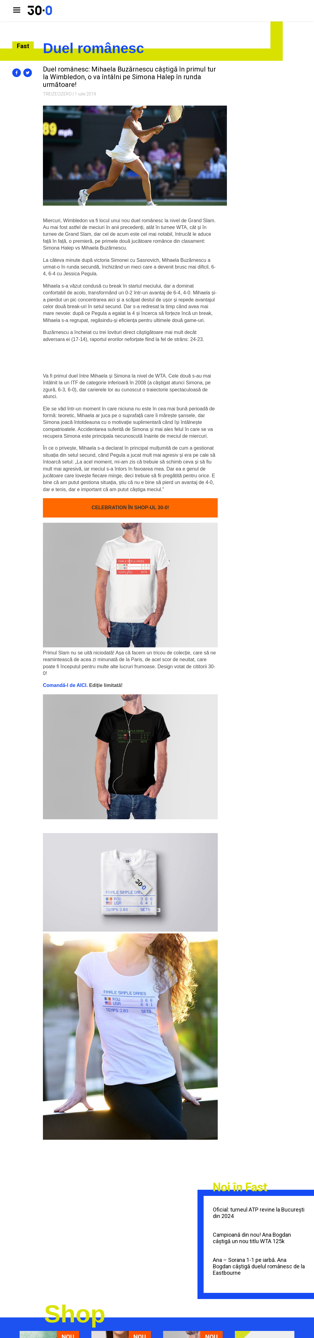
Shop (74, 1314)
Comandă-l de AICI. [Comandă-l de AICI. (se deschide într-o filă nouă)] (65, 685)
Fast (23, 46)
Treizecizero (57, 93)
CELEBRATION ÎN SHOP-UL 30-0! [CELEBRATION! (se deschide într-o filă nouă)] (130, 507)
